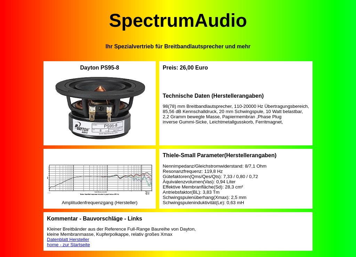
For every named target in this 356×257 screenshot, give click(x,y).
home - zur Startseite (68, 244)
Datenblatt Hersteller (68, 239)
